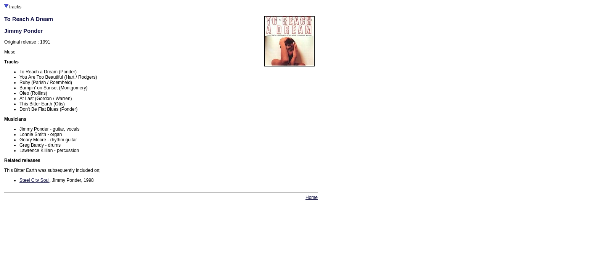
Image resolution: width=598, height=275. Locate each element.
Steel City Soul (34, 180)
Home (311, 197)
